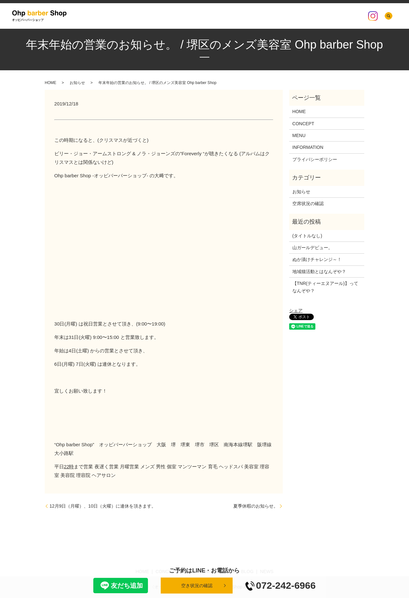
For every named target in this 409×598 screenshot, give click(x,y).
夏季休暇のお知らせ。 (255, 506)
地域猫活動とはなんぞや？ (319, 271)
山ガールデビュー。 (312, 247)
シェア (296, 310)
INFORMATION (257, 16)
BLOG (285, 16)
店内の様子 (309, 16)
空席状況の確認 (343, 16)
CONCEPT (205, 16)
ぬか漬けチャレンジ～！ (317, 259)
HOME (181, 16)
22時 (69, 466)
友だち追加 (120, 585)
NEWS (161, 16)
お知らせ (77, 82)
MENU (228, 16)
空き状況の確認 (196, 585)
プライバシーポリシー (314, 159)
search (389, 16)
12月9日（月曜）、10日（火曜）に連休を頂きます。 (103, 506)
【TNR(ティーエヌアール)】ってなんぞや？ (325, 287)
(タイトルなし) (307, 235)
